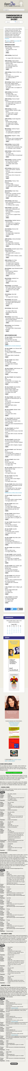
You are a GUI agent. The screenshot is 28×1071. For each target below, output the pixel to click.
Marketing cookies (5, 985)
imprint (15, 759)
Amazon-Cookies (14, 1007)
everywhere (17, 21)
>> (17, 624)
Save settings (14, 1063)
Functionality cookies (6, 933)
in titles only (17, 22)
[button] (8, 609)
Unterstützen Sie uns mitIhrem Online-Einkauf (14, 724)
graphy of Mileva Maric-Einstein (13, 492)
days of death (17, 40)
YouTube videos (3, 853)
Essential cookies (5, 787)
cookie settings (11, 760)
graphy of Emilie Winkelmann (13, 345)
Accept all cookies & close (14, 772)
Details (6, 344)
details (7, 52)
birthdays (8, 40)
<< (10, 624)
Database (7, 38)
